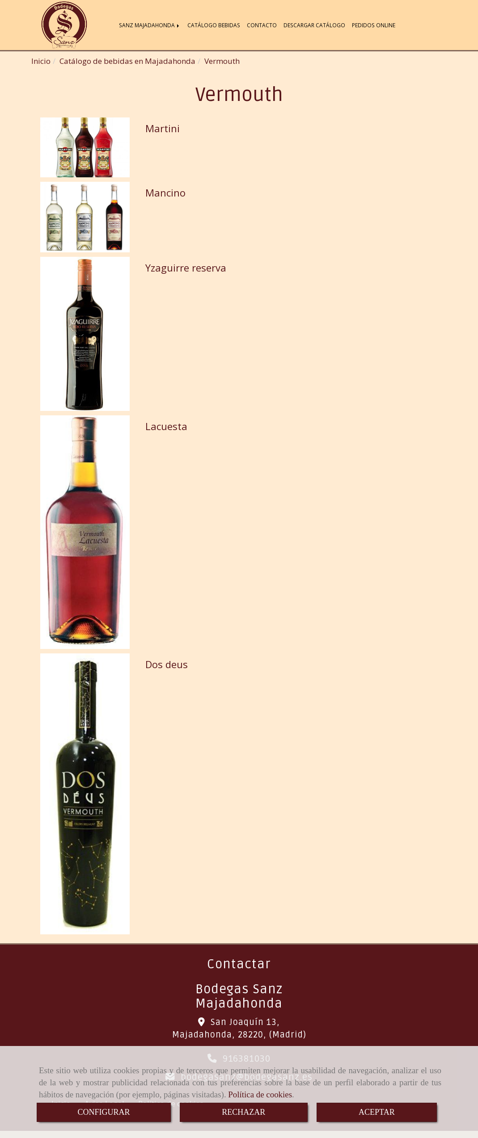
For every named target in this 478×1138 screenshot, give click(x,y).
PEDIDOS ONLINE (373, 25)
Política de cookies (260, 1094)
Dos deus (166, 666)
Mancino (165, 194)
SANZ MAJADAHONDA (150, 25)
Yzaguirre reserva (185, 269)
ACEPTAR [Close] (377, 1112)
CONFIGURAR (103, 1112)
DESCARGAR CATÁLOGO (314, 25)
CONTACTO (262, 25)
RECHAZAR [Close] (243, 1112)
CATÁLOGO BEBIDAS (213, 25)
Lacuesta (166, 428)
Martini (162, 130)
